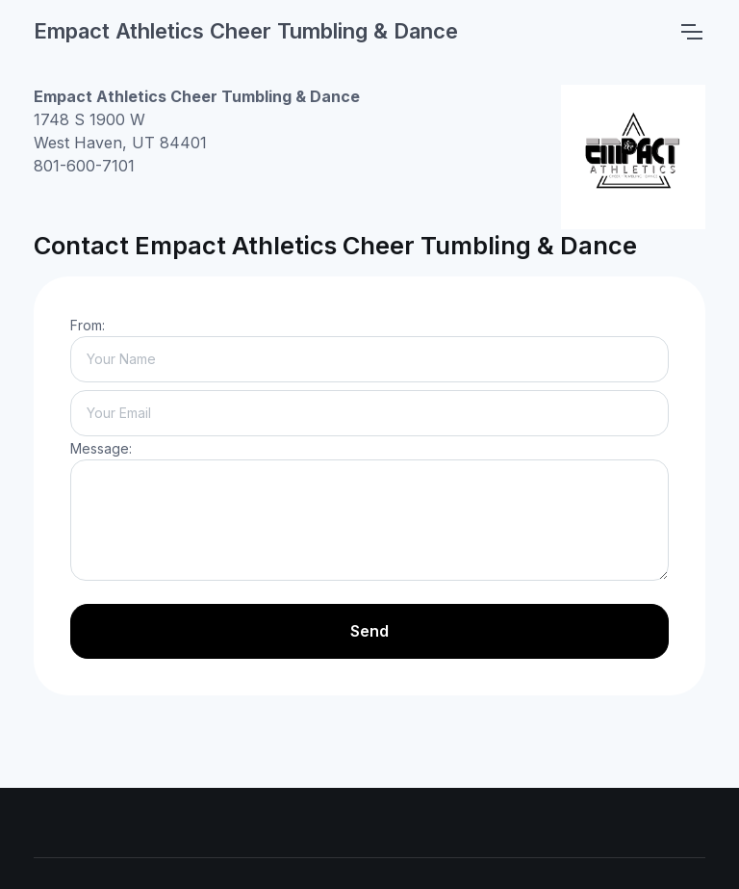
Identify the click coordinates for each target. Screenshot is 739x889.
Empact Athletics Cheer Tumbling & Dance (246, 30)
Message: (101, 448)
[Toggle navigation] (690, 31)
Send (369, 631)
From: (87, 325)
